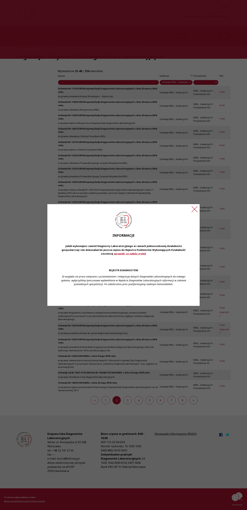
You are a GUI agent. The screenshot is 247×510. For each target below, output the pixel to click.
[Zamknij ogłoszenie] (194, 209)
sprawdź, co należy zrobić (130, 253)
